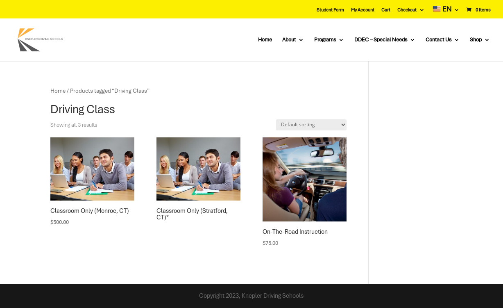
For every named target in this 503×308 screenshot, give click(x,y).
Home (265, 40)
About (289, 40)
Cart (385, 10)
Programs (325, 40)
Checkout (407, 10)
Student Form (330, 10)
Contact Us (438, 40)
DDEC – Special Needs (380, 40)
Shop (476, 40)
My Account (362, 10)
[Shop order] (311, 124)
